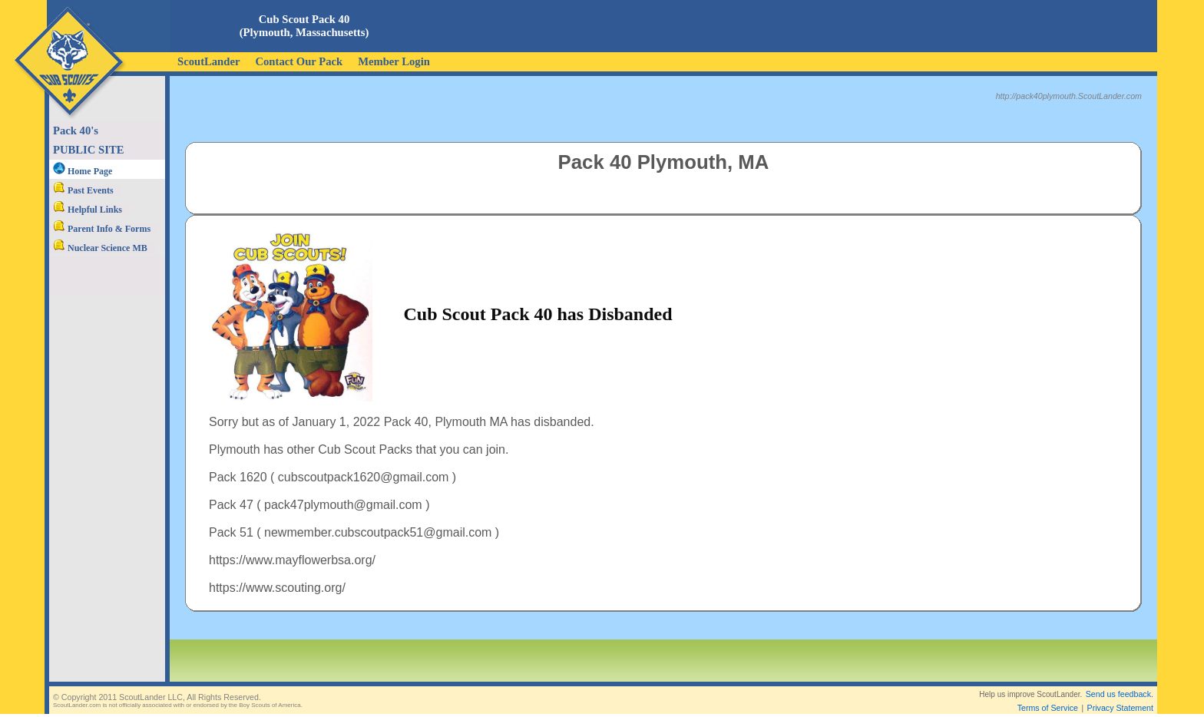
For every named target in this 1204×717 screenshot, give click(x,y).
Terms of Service (1047, 695)
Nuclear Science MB (100, 248)
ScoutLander (208, 61)
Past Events (83, 190)
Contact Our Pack (298, 61)
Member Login (394, 61)
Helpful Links (87, 209)
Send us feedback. (1119, 681)
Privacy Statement (1120, 695)
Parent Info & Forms (101, 228)
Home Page (82, 171)
